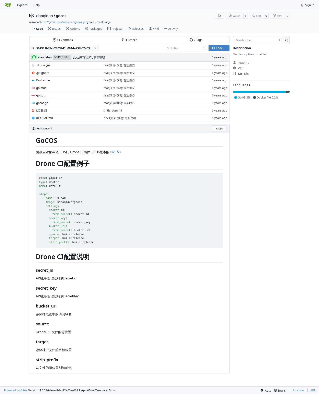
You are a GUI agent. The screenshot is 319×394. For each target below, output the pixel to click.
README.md (44, 118)
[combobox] (185, 48)
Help (36, 5)
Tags (196, 40)
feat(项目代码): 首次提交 (119, 65)
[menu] (265, 390)
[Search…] (286, 40)
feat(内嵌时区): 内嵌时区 (119, 103)
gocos (61, 16)
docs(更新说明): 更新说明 (89, 57)
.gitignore (42, 73)
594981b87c (62, 57)
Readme (241, 62)
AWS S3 (115, 152)
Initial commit (113, 110)
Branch (129, 40)
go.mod (41, 88)
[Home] (7, 5)
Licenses (299, 390)
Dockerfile (43, 80)
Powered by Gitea (15, 390)
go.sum (41, 95)
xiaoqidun (44, 16)
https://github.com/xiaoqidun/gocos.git (62, 22)
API (312, 390)
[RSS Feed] (219, 16)
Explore (22, 5)
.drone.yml (43, 65)
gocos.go (42, 103)
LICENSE (41, 110)
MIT (238, 68)
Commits (63, 40)
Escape (219, 128)
